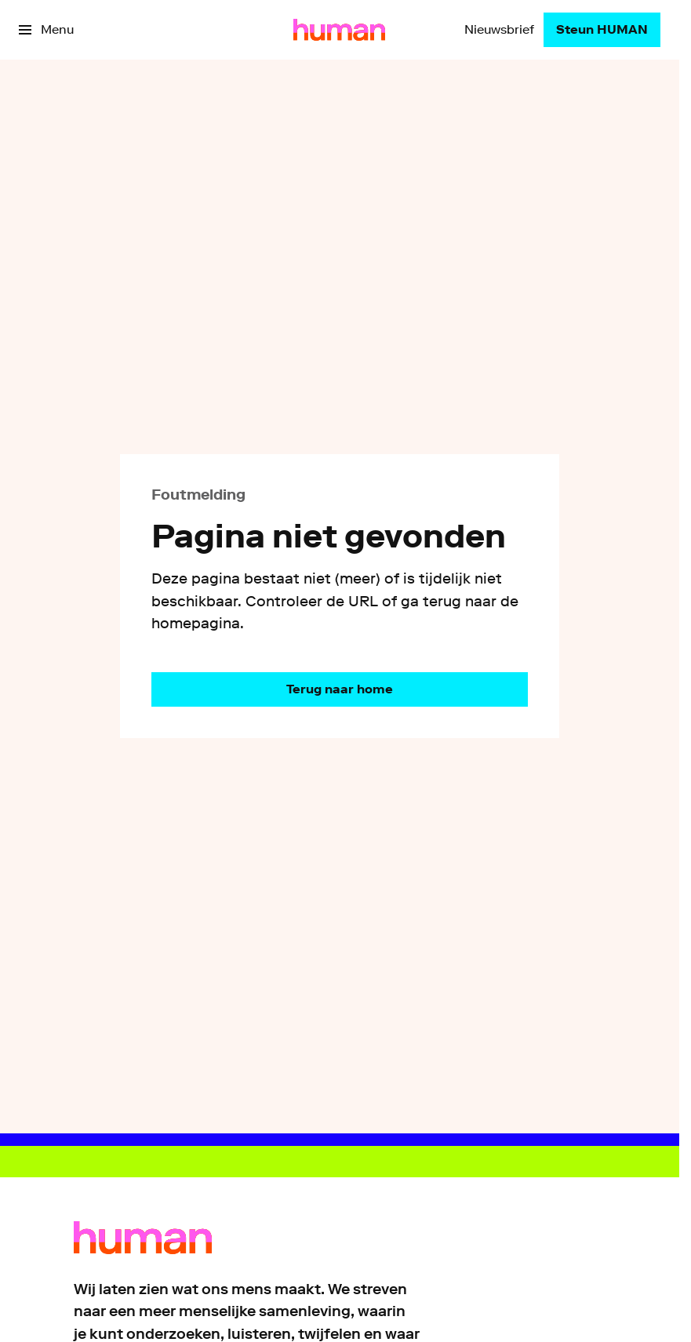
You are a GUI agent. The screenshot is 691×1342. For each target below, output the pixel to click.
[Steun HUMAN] (602, 30)
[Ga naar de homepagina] (339, 689)
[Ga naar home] (339, 30)
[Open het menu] (46, 30)
